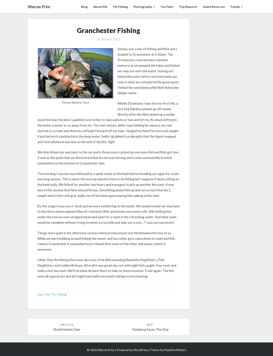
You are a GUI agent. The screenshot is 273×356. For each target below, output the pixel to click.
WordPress (140, 350)
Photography (144, 6)
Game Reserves (214, 6)
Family (236, 6)
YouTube (167, 6)
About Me (100, 6)
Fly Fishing (120, 6)
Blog (84, 6)
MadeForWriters (175, 350)
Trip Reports (188, 6)
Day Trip (43, 294)
